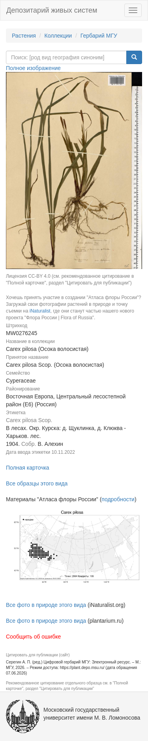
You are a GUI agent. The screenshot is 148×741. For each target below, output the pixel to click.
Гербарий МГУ (99, 35)
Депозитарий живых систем (51, 10)
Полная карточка (27, 467)
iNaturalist (40, 311)
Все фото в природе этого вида (46, 605)
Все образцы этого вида (36, 483)
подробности (118, 499)
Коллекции (58, 35)
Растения (24, 35)
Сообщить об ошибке (33, 636)
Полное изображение (33, 68)
